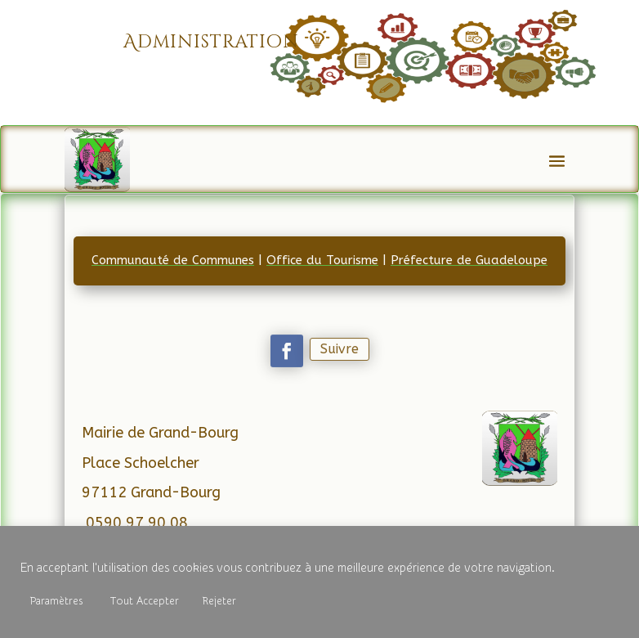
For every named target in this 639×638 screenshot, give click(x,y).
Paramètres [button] (56, 601)
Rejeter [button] (219, 601)
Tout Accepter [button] (144, 601)
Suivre (339, 349)
